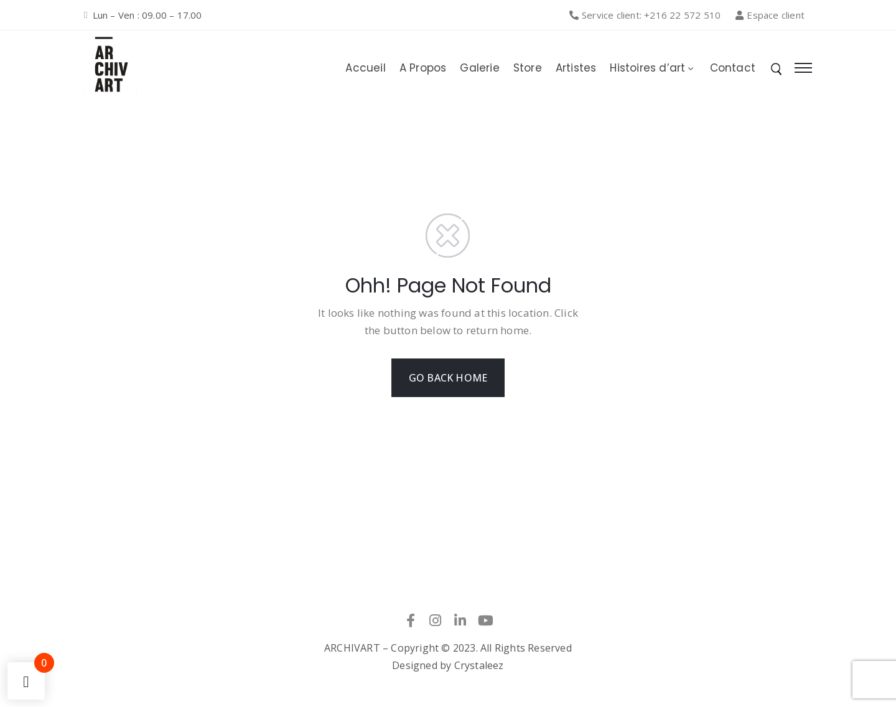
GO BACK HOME (448, 378)
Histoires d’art (653, 67)
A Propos (423, 67)
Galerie (479, 67)
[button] (648, 15)
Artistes (576, 67)
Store (527, 67)
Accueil (365, 67)
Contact (732, 67)
